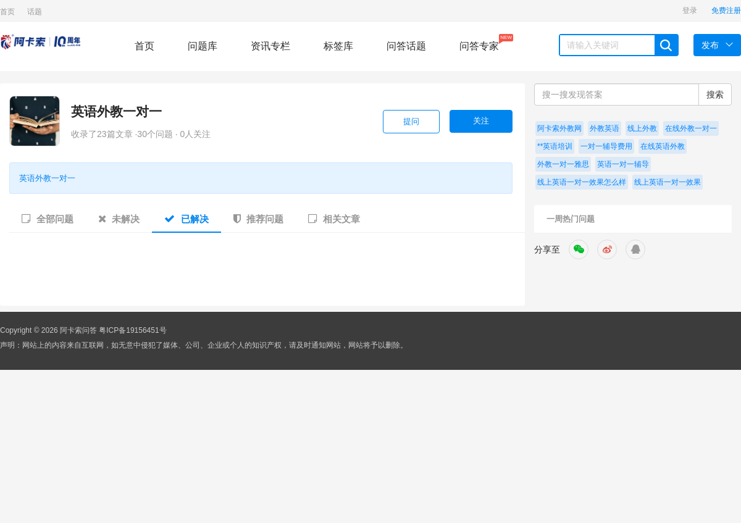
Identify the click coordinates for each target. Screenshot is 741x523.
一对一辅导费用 (606, 146)
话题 (34, 11)
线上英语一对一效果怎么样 (581, 182)
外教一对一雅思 (563, 164)
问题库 (202, 46)
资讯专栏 (270, 46)
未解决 (119, 218)
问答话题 (406, 46)
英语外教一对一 (116, 111)
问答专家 (479, 42)
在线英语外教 (662, 146)
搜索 (715, 94)
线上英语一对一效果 (667, 182)
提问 (411, 121)
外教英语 (604, 128)
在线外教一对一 (691, 128)
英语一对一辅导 (623, 164)
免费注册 (726, 10)
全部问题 (47, 218)
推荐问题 (258, 218)
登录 (689, 10)
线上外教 (642, 128)
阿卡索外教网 (559, 128)
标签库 (338, 46)
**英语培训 (554, 146)
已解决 (186, 218)
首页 (7, 11)
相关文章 (334, 218)
